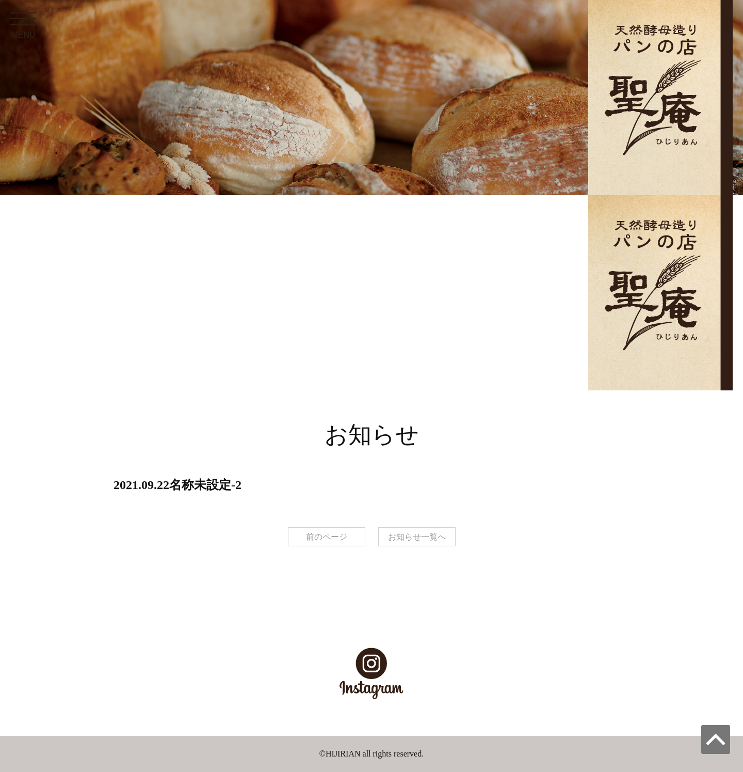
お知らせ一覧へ (417, 536)
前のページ (326, 536)
